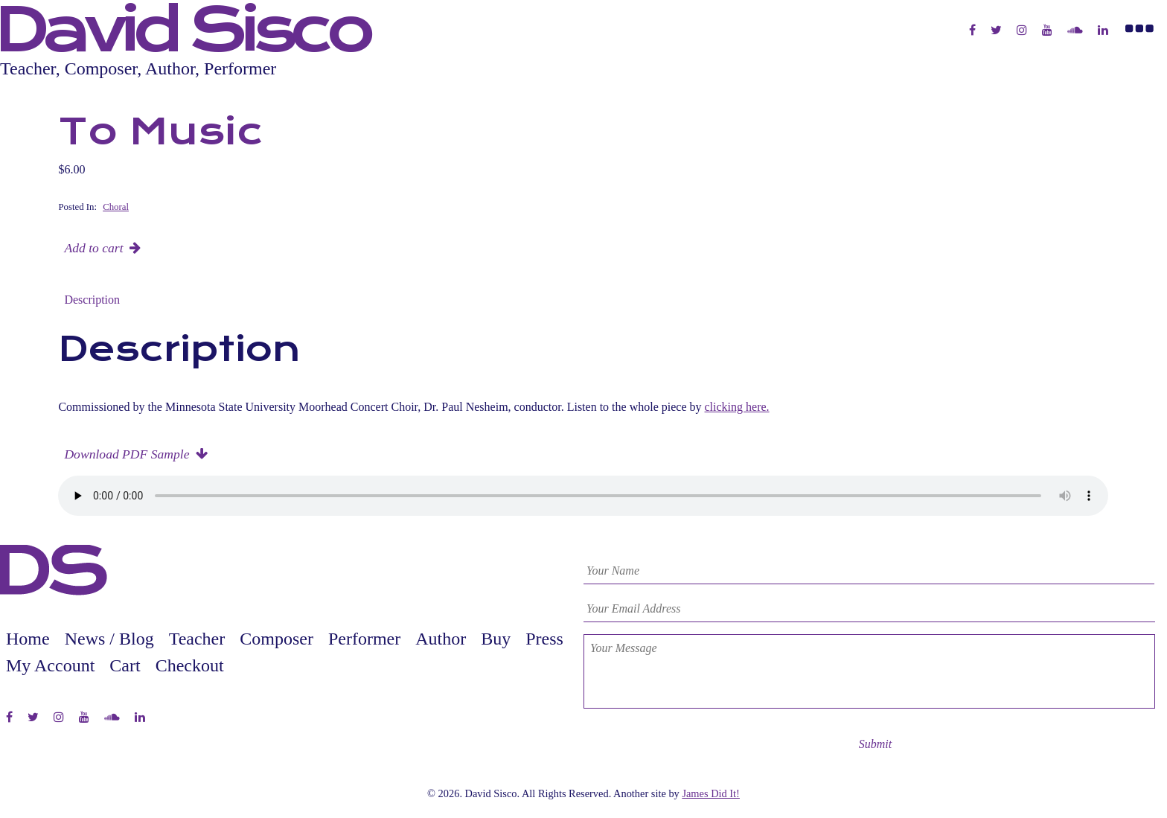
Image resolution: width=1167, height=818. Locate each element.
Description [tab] (92, 299)
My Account (50, 665)
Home (28, 638)
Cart (124, 665)
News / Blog (109, 638)
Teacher (197, 638)
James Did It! (711, 793)
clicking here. (737, 406)
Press (544, 638)
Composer (276, 638)
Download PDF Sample (126, 454)
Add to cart (93, 247)
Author (440, 638)
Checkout (190, 665)
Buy (496, 638)
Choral (116, 207)
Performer (364, 638)
